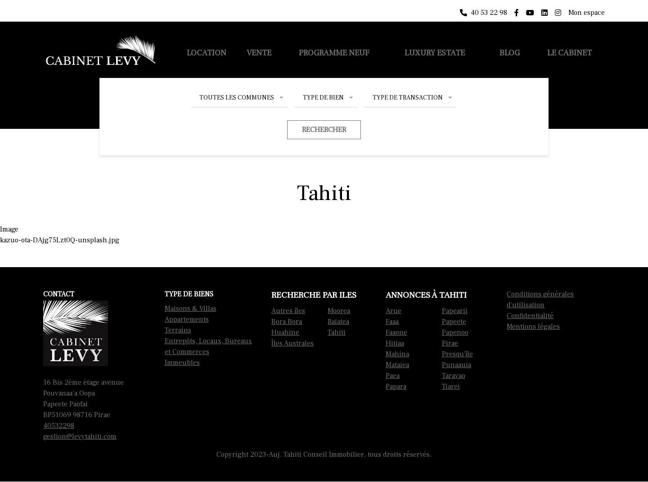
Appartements (187, 319)
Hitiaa (395, 343)
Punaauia (456, 364)
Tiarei (451, 386)
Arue (393, 310)
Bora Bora (286, 321)
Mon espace (586, 12)
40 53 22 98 (483, 12)
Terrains (178, 330)
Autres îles (288, 310)
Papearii (455, 310)
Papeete (454, 321)
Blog (510, 53)
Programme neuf (334, 53)
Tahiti (337, 332)
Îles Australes (292, 343)
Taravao (453, 375)
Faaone (396, 332)
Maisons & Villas (190, 308)
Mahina (397, 354)
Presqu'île (457, 354)
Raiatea (338, 321)
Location (206, 53)
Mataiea (397, 364)
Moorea (339, 310)
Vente (259, 53)
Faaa (392, 321)
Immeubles (182, 362)
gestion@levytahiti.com (80, 436)
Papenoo (455, 332)
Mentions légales (533, 326)
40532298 (58, 425)
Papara (396, 386)
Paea (393, 375)
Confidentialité (530, 315)
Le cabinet (569, 53)
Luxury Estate (435, 53)
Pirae (450, 343)
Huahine (285, 332)
